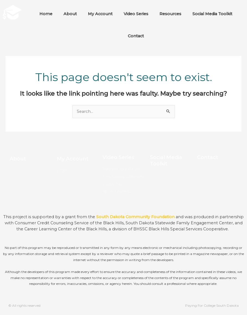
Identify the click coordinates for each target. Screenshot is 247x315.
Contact (136, 35)
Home (45, 13)
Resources (170, 13)
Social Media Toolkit (212, 13)
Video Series (136, 13)
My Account (100, 13)
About (70, 13)
